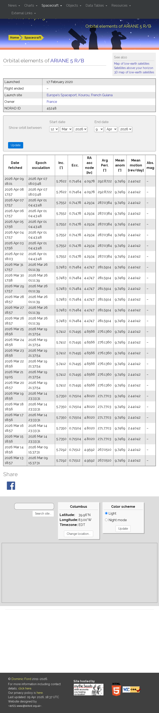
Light (110, 513)
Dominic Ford (21, 679)
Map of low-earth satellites (131, 63)
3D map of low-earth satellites (134, 72)
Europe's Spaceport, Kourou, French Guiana (80, 95)
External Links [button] (22, 13)
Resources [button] (119, 5)
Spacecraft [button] (50, 5)
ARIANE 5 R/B (67, 60)
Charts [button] (29, 5)
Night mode (116, 520)
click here (24, 688)
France (52, 102)
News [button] (13, 5)
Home (14, 37)
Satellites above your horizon (133, 68)
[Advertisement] (79, 573)
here (40, 692)
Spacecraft (32, 37)
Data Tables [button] (95, 5)
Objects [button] (72, 5)
